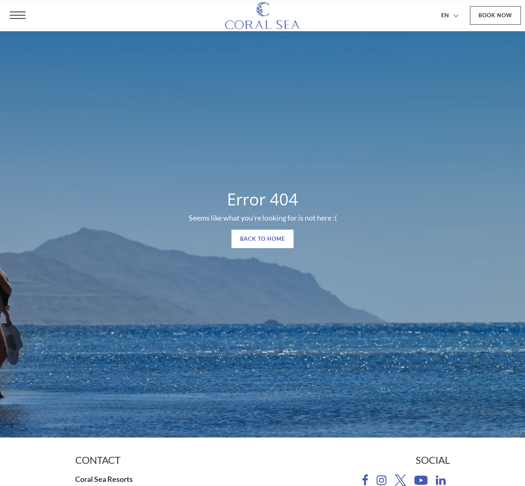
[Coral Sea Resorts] (263, 15)
